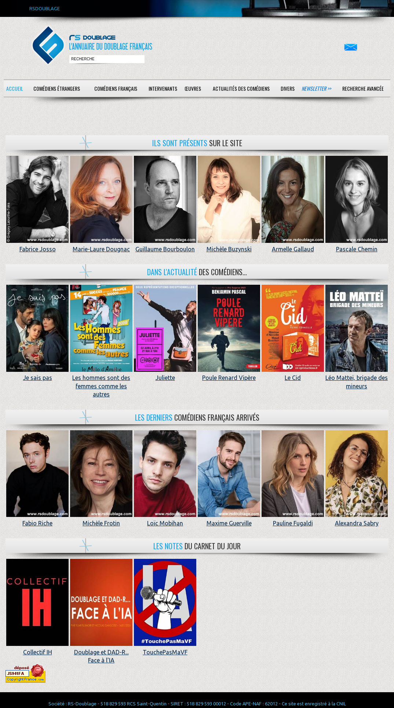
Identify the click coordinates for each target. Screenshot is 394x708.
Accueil (14, 88)
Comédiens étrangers (56, 88)
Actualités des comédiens (241, 88)
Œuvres (193, 88)
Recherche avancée (363, 88)
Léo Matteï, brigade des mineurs (356, 377)
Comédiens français (115, 88)
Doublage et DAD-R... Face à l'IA (101, 652)
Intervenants (163, 88)
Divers (288, 88)
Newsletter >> (316, 88)
